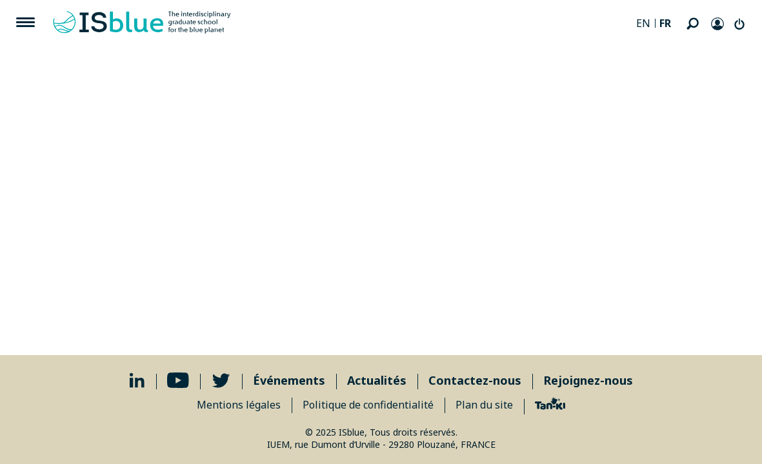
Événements (289, 380)
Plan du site (484, 405)
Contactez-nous (474, 380)
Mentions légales (239, 405)
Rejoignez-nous (588, 380)
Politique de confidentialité (368, 405)
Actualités (376, 380)
